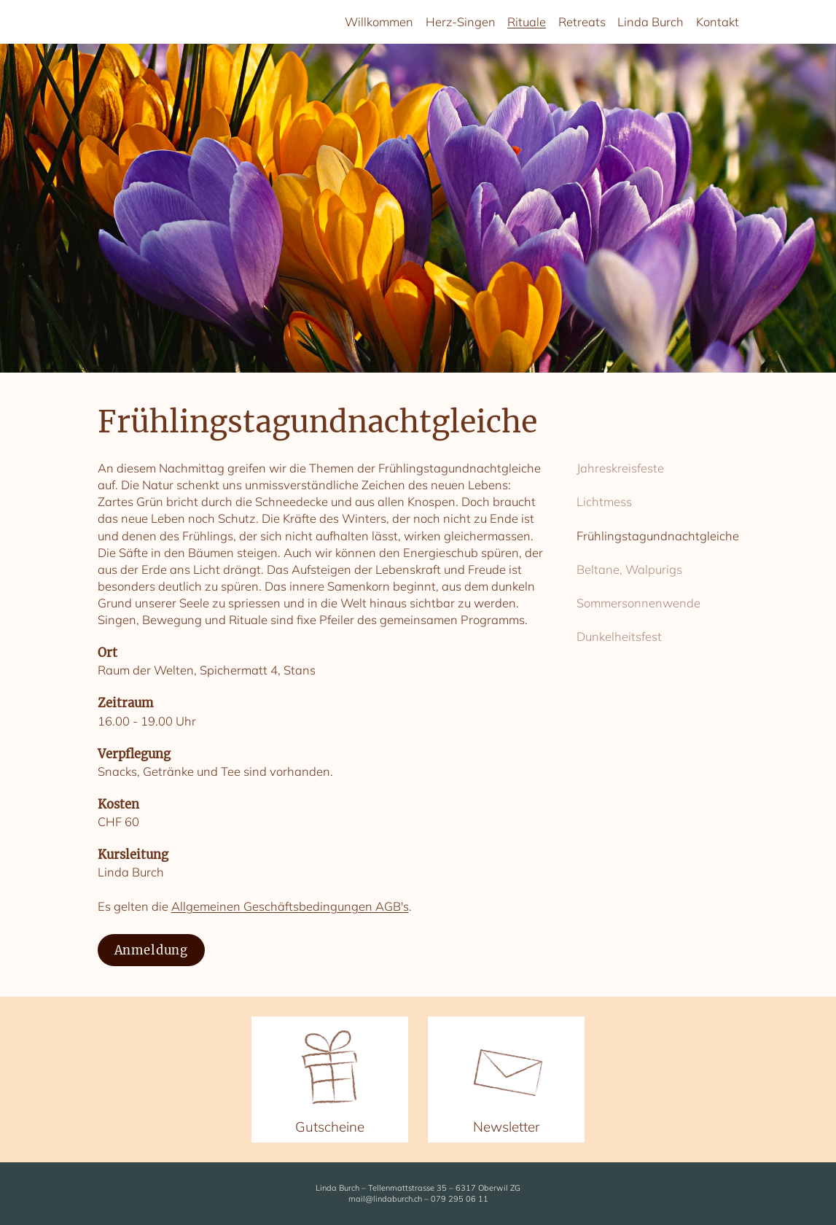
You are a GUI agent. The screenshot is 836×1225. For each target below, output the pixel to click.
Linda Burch (650, 21)
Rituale (526, 21)
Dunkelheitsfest (619, 636)
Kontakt (717, 21)
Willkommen (379, 21)
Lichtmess (604, 501)
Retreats (582, 21)
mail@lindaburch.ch (385, 1199)
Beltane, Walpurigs (629, 569)
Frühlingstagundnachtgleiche (658, 535)
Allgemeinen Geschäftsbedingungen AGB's (290, 906)
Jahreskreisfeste (620, 467)
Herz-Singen (461, 21)
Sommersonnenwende (638, 602)
